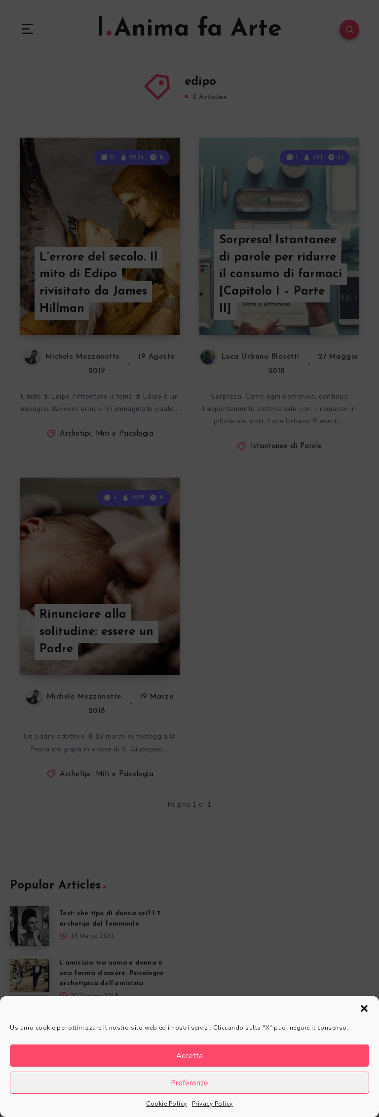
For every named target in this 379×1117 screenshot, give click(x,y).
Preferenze (189, 1083)
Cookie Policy (166, 1104)
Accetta (189, 1056)
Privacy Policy (212, 1104)
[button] (364, 1008)
